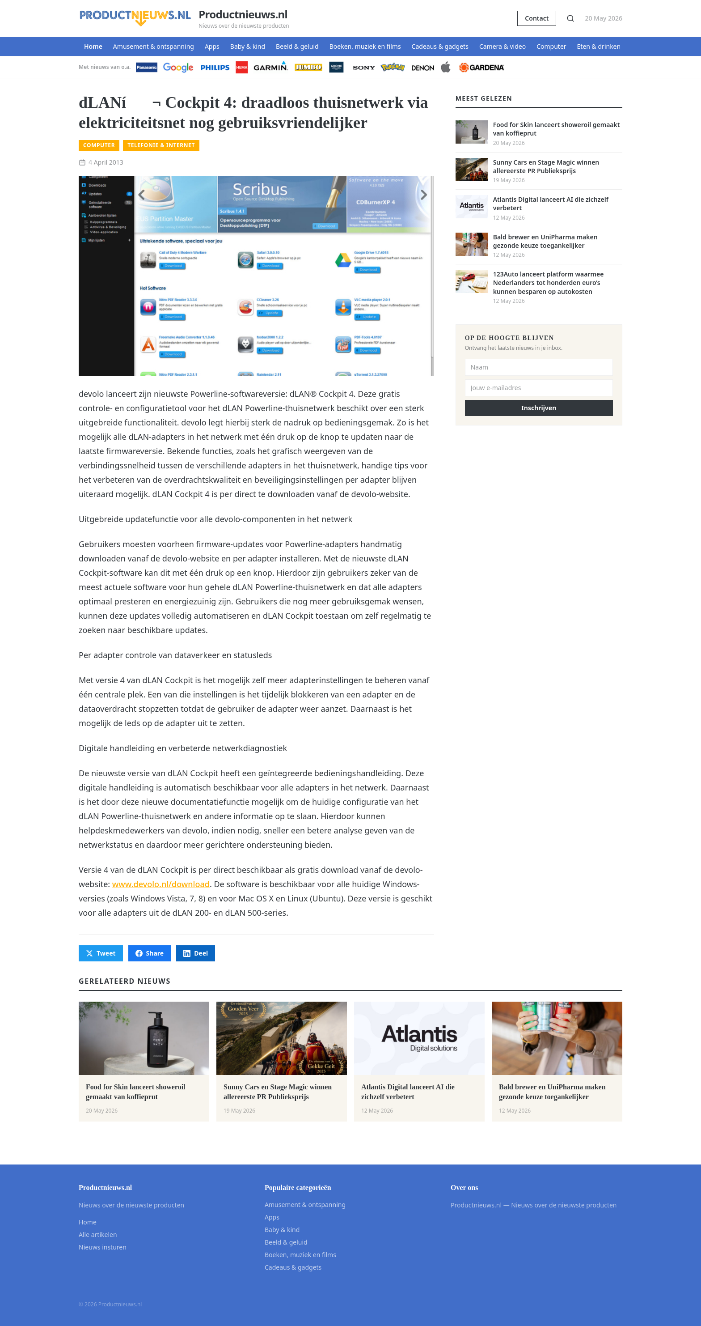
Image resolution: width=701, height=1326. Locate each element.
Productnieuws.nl (242, 14)
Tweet (101, 953)
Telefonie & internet (161, 145)
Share (149, 953)
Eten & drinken (599, 46)
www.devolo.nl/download (161, 884)
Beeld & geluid (297, 46)
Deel (195, 953)
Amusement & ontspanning (153, 46)
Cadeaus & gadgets (440, 46)
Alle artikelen (98, 1234)
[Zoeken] (570, 18)
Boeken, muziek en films (365, 46)
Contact (537, 18)
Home (93, 46)
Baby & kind (247, 46)
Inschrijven (538, 408)
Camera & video (502, 46)
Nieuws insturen (103, 1247)
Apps (212, 46)
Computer (551, 46)
